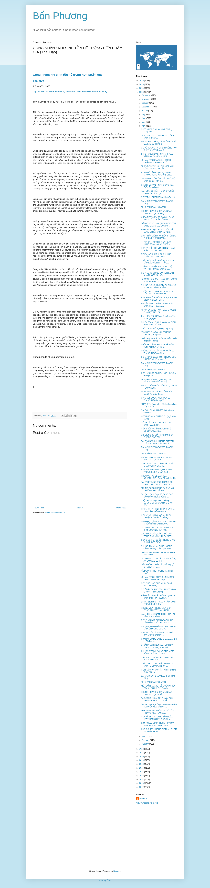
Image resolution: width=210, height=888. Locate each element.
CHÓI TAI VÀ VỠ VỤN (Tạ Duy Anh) (157, 328)
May (144, 122)
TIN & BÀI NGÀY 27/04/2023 (153, 453)
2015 (141, 776)
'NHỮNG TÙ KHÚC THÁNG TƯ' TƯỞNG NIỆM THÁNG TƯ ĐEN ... (159, 280)
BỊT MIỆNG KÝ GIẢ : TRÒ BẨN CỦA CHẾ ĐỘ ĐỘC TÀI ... (157, 436)
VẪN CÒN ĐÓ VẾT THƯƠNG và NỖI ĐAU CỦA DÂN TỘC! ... (157, 192)
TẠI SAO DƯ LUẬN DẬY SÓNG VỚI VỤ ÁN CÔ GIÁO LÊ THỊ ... (158, 559)
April (144, 126)
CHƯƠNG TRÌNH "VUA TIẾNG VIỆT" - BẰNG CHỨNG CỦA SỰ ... (158, 652)
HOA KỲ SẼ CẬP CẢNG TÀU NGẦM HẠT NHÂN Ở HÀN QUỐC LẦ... (157, 718)
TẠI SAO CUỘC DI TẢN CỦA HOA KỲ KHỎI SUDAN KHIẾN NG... (158, 529)
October (145, 103)
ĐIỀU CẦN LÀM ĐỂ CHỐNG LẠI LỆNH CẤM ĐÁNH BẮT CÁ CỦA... (158, 596)
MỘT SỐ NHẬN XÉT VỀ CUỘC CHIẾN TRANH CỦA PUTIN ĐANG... (158, 687)
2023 (141, 92)
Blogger (116, 871)
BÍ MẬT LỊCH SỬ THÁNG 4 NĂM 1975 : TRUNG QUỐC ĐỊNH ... (158, 603)
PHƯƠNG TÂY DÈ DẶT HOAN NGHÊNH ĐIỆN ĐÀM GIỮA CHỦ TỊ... (158, 477)
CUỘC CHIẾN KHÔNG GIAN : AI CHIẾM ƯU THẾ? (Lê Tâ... (159, 730)
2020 (141, 756)
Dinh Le (45, 416)
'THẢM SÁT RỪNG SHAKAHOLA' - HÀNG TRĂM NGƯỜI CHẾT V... (156, 243)
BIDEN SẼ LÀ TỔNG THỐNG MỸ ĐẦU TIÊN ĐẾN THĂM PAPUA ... (158, 510)
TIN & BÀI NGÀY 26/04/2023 (153, 682)
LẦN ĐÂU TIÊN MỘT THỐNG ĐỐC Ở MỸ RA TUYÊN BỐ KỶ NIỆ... (157, 380)
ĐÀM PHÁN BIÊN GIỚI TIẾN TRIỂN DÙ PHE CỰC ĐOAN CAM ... (158, 237)
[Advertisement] (105, 837)
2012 (141, 787)
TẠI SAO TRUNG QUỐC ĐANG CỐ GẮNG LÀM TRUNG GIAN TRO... (157, 483)
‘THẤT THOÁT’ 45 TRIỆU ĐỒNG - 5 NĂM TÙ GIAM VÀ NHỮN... (157, 664)
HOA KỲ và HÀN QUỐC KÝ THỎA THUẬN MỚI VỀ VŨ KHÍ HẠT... (156, 516)
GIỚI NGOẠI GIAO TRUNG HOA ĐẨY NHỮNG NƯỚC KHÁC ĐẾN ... (157, 724)
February (146, 740)
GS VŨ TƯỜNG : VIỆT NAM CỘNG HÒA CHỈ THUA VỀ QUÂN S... (159, 149)
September (147, 107)
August (145, 111)
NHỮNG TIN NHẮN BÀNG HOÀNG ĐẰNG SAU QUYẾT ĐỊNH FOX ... (157, 547)
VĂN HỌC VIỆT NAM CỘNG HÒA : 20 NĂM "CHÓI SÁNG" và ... (158, 615)
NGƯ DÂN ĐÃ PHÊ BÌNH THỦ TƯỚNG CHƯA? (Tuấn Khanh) (158, 590)
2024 (141, 88)
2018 (141, 764)
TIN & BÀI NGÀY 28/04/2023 (153, 369)
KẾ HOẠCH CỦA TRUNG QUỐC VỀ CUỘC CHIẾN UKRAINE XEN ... (157, 230)
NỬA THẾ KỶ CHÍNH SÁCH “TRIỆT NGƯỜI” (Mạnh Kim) (156, 430)
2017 (141, 768)
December (146, 95)
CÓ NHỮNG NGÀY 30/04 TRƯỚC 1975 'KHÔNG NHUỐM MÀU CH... (158, 358)
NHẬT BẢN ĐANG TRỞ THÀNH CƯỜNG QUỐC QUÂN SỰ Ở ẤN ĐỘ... (156, 502)
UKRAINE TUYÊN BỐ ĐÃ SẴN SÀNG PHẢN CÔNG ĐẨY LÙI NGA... (157, 218)
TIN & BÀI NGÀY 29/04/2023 (153, 207)
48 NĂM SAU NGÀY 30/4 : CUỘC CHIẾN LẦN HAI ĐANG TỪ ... (156, 161)
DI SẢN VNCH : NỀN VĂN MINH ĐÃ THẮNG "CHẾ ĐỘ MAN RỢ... (157, 646)
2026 (141, 80)
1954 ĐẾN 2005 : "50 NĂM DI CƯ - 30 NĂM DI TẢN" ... (157, 136)
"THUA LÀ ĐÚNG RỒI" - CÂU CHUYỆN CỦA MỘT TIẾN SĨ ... (158, 311)
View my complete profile (147, 803)
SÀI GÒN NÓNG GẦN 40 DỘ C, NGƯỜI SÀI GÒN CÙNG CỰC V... (159, 627)
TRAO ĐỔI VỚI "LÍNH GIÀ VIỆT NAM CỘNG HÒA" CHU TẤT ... (157, 167)
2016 (141, 772)
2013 (141, 783)
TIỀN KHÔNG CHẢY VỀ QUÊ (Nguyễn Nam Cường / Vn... (158, 566)
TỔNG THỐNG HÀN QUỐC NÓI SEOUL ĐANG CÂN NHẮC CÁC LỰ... (159, 224)
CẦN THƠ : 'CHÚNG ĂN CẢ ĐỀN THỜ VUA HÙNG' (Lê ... (158, 658)
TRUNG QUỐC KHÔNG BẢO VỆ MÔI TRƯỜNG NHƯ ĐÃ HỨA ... (157, 489)
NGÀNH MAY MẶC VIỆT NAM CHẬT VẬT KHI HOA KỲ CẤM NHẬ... (157, 268)
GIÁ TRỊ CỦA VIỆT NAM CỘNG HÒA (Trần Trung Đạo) (157, 186)
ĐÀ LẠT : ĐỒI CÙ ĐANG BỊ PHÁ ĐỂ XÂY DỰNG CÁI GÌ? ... (157, 634)
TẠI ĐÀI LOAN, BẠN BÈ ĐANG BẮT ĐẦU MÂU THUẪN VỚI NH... (157, 495)
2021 (141, 752)
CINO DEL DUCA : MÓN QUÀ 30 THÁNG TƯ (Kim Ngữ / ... (155, 399)
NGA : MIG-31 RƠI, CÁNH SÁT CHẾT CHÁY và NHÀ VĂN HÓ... (157, 464)
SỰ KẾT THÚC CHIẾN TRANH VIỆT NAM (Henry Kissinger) (157, 305)
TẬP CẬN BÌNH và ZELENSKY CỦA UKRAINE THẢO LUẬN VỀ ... (157, 699)
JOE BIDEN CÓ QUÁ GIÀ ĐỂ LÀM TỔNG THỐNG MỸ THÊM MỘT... (157, 535)
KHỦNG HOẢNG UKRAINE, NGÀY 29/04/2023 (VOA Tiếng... (156, 212)
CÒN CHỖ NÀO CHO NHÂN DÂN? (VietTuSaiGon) (156, 584)
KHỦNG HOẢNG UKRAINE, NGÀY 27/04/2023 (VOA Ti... (156, 458)
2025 (141, 84)
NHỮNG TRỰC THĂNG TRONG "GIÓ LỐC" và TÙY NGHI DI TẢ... (157, 292)
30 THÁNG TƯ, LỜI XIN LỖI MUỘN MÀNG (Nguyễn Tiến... (156, 393)
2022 (141, 749)
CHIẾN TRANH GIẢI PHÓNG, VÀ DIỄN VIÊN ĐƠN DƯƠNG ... (158, 323)
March (145, 736)
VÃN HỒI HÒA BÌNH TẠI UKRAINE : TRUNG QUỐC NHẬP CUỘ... (157, 471)
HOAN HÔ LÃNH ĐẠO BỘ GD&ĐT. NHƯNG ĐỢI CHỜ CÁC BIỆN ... (156, 173)
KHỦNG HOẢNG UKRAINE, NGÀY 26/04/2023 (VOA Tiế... (156, 693)
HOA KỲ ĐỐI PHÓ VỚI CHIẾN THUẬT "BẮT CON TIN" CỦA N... (158, 249)
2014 (141, 779)
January (145, 744)
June (144, 118)
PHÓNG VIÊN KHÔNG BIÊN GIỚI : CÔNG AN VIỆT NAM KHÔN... (156, 609)
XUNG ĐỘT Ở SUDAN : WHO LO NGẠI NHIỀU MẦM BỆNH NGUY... (158, 522)
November (146, 99)
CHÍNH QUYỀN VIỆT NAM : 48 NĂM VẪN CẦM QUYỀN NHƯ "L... (157, 155)
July (144, 114)
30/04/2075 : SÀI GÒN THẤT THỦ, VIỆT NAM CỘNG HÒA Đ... (158, 180)
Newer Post (39, 508)
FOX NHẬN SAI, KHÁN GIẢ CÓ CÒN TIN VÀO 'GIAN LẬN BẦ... (157, 712)
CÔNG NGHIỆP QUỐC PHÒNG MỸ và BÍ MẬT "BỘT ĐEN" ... (158, 541)
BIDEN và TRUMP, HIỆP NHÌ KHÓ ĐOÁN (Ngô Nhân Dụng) (156, 255)
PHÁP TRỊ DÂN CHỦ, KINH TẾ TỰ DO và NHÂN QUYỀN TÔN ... (158, 345)
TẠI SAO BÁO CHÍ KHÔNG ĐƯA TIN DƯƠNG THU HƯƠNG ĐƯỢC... (157, 442)
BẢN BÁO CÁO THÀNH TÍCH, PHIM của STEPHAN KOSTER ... (159, 298)
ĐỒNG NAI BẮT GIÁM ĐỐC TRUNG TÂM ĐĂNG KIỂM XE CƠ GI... (157, 621)
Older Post (121, 508)
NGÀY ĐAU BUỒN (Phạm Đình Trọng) (158, 197)
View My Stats (105, 880)
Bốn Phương (60, 15)
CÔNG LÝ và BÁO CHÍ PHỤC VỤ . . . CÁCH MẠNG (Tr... (157, 423)
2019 (141, 760)
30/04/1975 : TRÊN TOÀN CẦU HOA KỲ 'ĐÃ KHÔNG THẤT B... (158, 142)
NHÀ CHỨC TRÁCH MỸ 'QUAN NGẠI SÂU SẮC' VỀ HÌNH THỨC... (157, 261)
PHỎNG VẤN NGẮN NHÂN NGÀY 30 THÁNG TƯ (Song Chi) (157, 352)
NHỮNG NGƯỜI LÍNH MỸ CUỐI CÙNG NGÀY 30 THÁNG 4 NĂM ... (158, 286)
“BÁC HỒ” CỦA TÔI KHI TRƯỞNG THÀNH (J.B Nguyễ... (156, 333)
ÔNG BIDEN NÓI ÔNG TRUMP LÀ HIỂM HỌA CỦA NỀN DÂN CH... (159, 705)
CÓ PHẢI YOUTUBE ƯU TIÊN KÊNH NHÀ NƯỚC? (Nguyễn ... (157, 274)
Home (80, 508)
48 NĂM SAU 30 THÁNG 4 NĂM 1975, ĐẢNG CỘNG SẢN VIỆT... (158, 578)
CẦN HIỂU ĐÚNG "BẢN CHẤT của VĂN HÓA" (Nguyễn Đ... (158, 317)
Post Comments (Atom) (55, 512)
